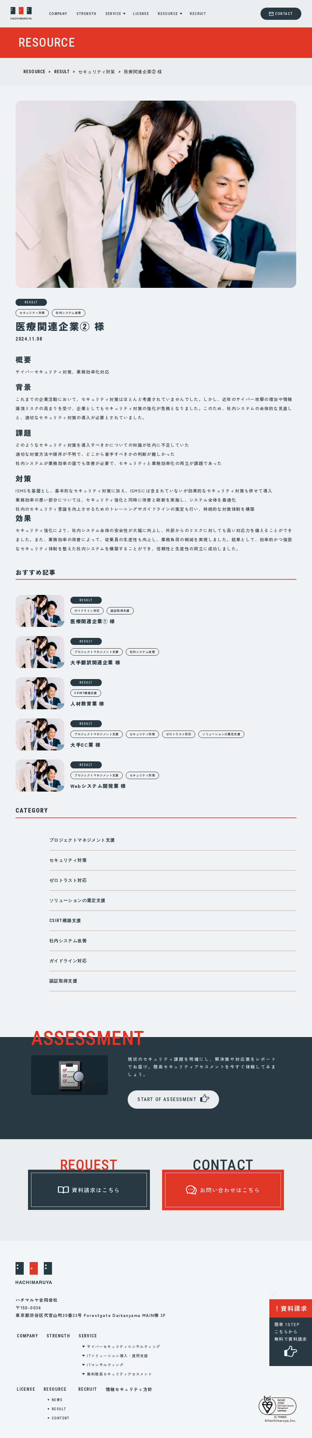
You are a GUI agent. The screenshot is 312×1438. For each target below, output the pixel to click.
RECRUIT (198, 14)
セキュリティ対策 (96, 71)
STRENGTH (86, 14)
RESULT (62, 71)
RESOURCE (168, 14)
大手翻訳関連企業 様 (95, 662)
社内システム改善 (68, 312)
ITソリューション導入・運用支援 (117, 1355)
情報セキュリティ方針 (129, 1389)
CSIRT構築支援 (65, 920)
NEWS (57, 1400)
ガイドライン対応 (68, 960)
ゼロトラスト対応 (68, 880)
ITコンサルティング (105, 1364)
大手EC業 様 (85, 744)
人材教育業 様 (87, 703)
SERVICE (113, 14)
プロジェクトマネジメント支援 (82, 840)
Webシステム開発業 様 (98, 785)
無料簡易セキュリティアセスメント (119, 1373)
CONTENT (61, 1418)
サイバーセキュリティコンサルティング (123, 1346)
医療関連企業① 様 (92, 621)
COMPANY (58, 14)
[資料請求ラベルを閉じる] (273, 1294)
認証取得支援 (63, 980)
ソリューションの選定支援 (77, 900)
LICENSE (141, 14)
